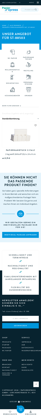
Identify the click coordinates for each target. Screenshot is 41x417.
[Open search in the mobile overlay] (30, 9)
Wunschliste (27, 370)
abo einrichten (9, 3)
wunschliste (10, 413)
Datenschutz (28, 348)
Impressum (26, 342)
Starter (5, 345)
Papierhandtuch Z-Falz (20, 150)
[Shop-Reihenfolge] (20, 119)
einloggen (30, 413)
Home (4, 25)
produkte (6, 342)
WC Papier (6, 351)
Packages (6, 348)
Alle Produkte (15, 25)
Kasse (24, 368)
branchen (6, 365)
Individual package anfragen (20, 235)
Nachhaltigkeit (9, 370)
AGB (23, 345)
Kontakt (6, 368)
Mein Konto (27, 365)
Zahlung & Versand (7, 374)
